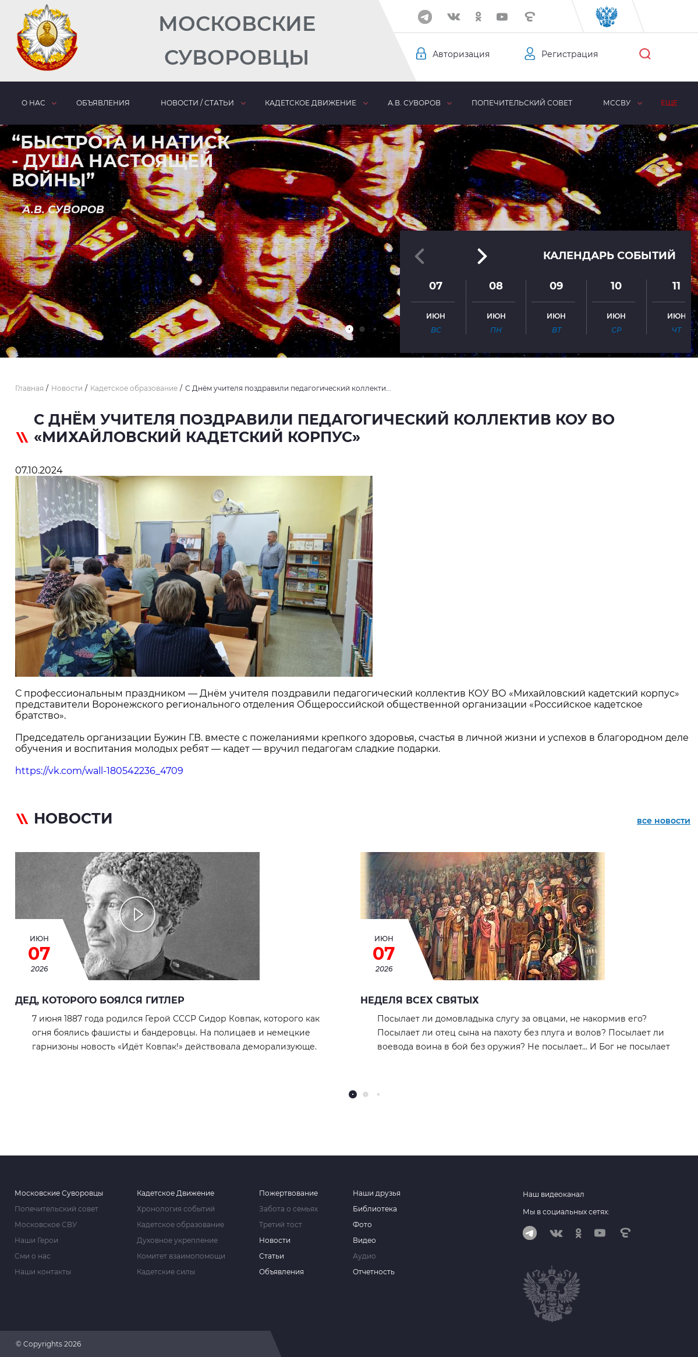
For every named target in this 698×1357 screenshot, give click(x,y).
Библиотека (375, 1209)
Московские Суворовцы (237, 40)
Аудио (364, 1256)
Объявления (103, 102)
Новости (274, 1240)
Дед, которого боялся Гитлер (100, 1000)
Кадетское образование (180, 1224)
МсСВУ (616, 102)
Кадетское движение (310, 102)
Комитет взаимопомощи (181, 1256)
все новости (663, 820)
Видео (364, 1240)
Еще (669, 102)
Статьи (271, 1256)
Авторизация (461, 54)
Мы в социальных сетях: (566, 1211)
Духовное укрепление (177, 1240)
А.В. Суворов (414, 102)
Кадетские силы (166, 1271)
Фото (362, 1224)
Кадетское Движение (175, 1193)
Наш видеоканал (553, 1194)
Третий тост (280, 1224)
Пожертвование (288, 1193)
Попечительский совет (522, 102)
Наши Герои (36, 1240)
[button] (349, 329)
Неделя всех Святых (419, 1000)
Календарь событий (609, 255)
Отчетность (374, 1271)
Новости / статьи (197, 102)
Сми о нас (33, 1256)
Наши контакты (43, 1271)
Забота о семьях (288, 1209)
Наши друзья (377, 1193)
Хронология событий (176, 1209)
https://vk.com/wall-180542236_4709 (99, 770)
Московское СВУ (46, 1224)
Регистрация (569, 54)
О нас (33, 102)
